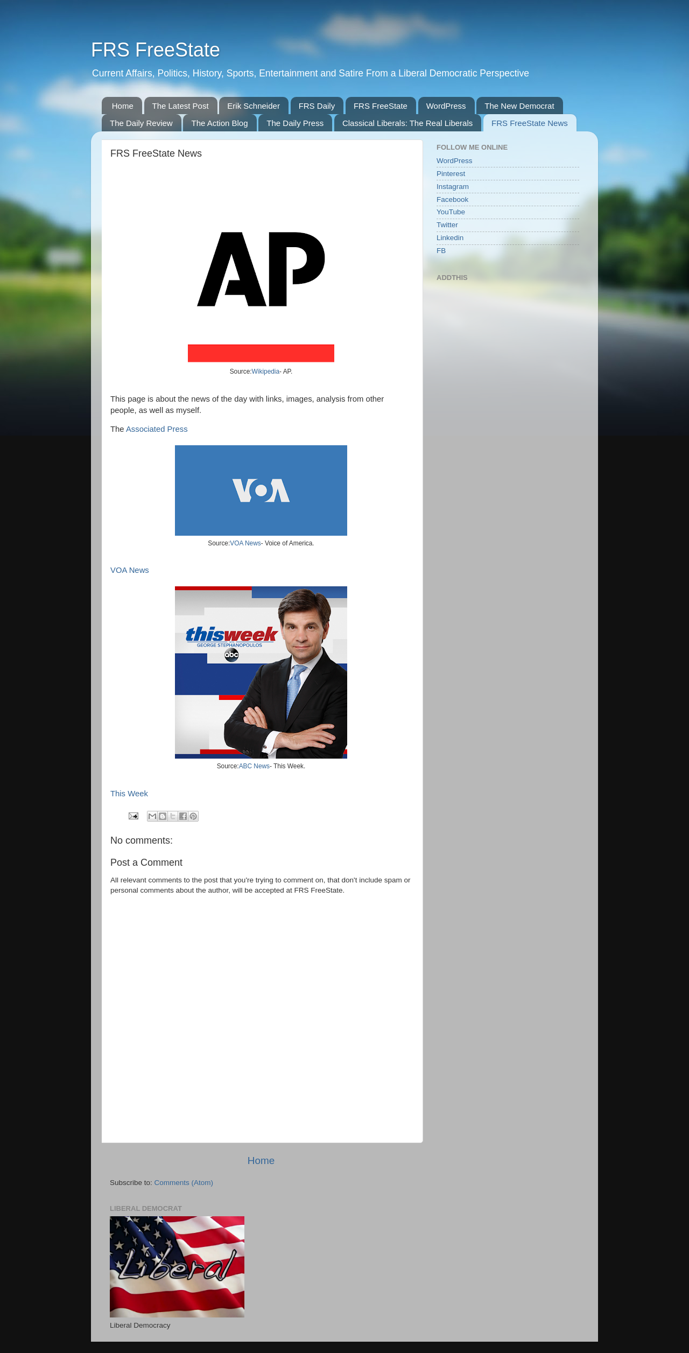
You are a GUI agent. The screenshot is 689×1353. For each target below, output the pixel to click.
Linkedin (450, 238)
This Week (129, 793)
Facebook (452, 199)
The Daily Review (141, 123)
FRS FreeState (155, 50)
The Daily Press (295, 123)
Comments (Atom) (184, 1183)
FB (441, 251)
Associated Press (157, 429)
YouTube (451, 212)
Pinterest (451, 174)
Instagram (453, 187)
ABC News (254, 766)
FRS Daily (317, 105)
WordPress (446, 105)
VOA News (245, 543)
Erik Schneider (253, 105)
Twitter (447, 225)
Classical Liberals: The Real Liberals (407, 123)
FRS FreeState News (529, 123)
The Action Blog (219, 123)
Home (122, 105)
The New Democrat (519, 105)
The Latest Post (180, 105)
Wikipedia (265, 371)
